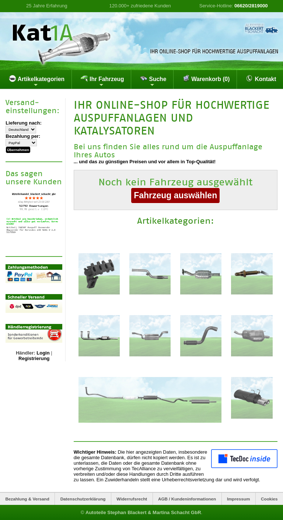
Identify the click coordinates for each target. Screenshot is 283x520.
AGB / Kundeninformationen (187, 498)
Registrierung (34, 358)
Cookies (269, 498)
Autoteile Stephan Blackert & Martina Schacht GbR (143, 512)
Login (42, 353)
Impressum (238, 498)
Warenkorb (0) (206, 78)
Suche (153, 81)
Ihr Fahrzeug (102, 81)
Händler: (25, 353)
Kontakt (261, 78)
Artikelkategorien (36, 81)
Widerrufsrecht (131, 498)
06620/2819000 (251, 5)
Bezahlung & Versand (27, 498)
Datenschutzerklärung (83, 498)
